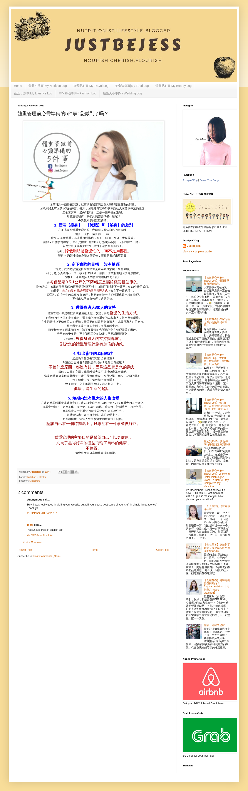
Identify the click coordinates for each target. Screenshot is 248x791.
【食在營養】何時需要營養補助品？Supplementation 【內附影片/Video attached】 (217, 587)
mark (30, 524)
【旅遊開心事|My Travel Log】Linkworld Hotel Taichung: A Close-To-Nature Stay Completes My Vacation (217, 478)
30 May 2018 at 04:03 (39, 534)
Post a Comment (32, 542)
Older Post (162, 549)
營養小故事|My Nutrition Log (47, 85)
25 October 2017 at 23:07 (42, 513)
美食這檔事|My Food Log (132, 85)
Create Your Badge (209, 180)
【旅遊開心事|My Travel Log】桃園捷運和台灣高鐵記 (216, 280)
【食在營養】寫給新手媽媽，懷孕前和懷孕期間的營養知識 (217, 548)
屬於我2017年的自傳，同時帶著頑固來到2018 (217, 443)
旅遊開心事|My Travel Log (91, 85)
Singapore (34, 480)
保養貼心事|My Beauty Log (173, 85)
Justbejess (194, 245)
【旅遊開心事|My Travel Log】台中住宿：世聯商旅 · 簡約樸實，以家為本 (217, 359)
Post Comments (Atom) (46, 556)
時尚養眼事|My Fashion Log (77, 93)
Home (18, 85)
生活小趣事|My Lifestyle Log (33, 93)
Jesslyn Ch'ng (190, 180)
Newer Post (25, 549)
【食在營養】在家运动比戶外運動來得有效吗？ (217, 322)
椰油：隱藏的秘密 (214, 625)
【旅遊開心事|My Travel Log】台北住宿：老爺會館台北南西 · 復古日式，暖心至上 (217, 404)
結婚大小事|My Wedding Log (122, 93)
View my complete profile (197, 251)
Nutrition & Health (36, 477)
